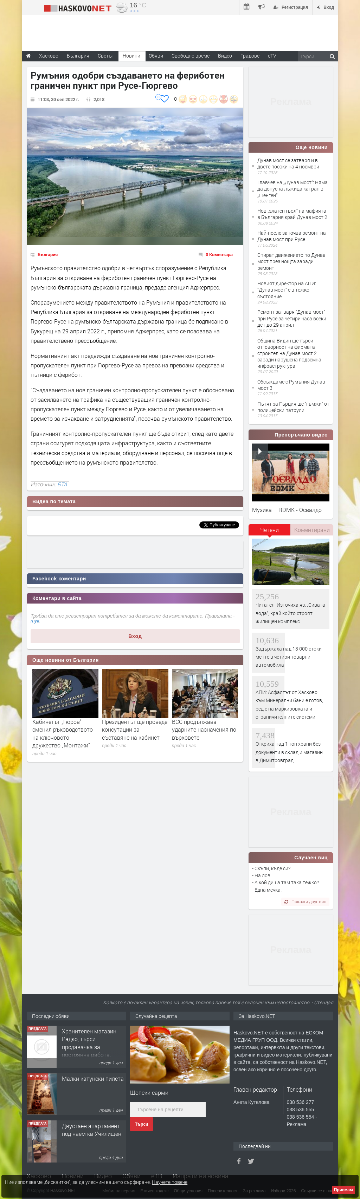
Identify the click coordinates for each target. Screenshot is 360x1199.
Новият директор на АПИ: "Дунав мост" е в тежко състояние (286, 289)
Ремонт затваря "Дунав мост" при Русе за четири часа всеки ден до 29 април (291, 318)
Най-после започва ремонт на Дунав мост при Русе (291, 235)
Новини (131, 55)
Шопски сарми (149, 1092)
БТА (62, 484)
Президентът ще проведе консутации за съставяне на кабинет (134, 729)
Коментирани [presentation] (312, 529)
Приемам (343, 1189)
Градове (249, 55)
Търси (141, 1124)
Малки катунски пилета (93, 1078)
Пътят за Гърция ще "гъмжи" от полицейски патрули (293, 406)
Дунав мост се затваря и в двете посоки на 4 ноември (288, 163)
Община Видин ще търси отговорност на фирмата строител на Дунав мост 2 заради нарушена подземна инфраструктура (289, 353)
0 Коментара (219, 254)
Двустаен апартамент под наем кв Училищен (91, 1129)
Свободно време (191, 55)
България (48, 254)
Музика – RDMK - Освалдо (287, 509)
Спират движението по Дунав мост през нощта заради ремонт (291, 261)
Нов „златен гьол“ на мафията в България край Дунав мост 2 (292, 213)
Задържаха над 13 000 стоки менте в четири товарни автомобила (289, 656)
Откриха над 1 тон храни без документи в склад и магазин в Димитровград (289, 752)
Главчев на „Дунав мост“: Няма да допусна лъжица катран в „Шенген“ (292, 188)
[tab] (270, 532)
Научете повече (169, 1182)
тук (35, 621)
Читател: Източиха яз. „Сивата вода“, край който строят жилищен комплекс (290, 613)
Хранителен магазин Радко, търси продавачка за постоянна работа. (89, 1042)
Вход (135, 636)
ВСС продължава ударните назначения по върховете (204, 729)
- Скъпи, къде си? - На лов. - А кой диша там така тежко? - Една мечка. (285, 879)
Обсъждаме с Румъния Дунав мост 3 (291, 384)
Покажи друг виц (305, 901)
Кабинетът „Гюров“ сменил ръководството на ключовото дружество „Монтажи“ (62, 733)
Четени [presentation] (269, 529)
